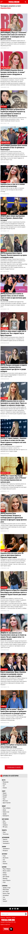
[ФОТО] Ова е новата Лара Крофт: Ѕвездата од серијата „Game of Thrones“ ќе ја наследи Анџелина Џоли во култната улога (13, 479)
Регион (4, 784)
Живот (4, 806)
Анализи (5, 788)
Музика (4, 823)
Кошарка (5, 795)
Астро (4, 882)
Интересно (5, 850)
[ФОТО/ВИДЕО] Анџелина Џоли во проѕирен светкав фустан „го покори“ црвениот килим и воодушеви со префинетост (13, 73)
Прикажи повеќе (14, 767)
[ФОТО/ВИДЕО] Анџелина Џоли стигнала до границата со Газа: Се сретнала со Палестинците (14, 147)
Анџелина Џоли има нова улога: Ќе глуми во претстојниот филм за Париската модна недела (12, 555)
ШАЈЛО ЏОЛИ (4, 328)
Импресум (3, 917)
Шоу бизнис (5, 819)
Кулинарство (6, 816)
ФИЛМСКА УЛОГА (5, 473)
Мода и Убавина (6, 869)
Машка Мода (6, 889)
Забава (4, 846)
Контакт (13, 917)
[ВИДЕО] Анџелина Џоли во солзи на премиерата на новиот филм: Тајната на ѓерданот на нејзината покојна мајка (14, 403)
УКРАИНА (3, 213)
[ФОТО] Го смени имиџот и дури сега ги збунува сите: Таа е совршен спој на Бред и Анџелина (13, 333)
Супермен (4, 886)
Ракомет (5, 797)
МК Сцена (5, 827)
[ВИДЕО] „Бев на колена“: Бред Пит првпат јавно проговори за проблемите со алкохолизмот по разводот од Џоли (13, 711)
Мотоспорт (5, 801)
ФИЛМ (2, 510)
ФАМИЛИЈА (4, 587)
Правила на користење (5, 924)
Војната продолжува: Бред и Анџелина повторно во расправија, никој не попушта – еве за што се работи (13, 674)
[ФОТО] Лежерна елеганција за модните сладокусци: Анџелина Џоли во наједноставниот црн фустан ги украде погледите (14, 368)
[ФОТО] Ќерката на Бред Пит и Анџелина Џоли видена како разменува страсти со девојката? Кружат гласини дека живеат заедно (14, 593)
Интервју (4, 854)
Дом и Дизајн (6, 876)
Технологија (5, 834)
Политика (5, 863)
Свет (4, 786)
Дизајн (4, 810)
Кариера (5, 874)
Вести (3, 780)
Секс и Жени (6, 891)
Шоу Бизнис (5, 858)
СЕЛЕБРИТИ (4, 398)
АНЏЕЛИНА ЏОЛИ (5, 30)
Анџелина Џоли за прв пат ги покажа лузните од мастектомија (13, 185)
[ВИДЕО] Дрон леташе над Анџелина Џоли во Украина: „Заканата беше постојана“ (13, 218)
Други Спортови (6, 802)
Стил (4, 860)
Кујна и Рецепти (6, 880)
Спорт (3, 791)
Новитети (5, 839)
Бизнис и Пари (6, 893)
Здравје (4, 814)
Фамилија (5, 878)
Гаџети (4, 899)
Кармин (4, 867)
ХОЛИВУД (3, 706)
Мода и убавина (6, 808)
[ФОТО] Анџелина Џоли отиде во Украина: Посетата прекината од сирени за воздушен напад (14, 255)
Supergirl (5, 901)
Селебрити (5, 825)
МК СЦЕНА (3, 106)
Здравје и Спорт (6, 887)
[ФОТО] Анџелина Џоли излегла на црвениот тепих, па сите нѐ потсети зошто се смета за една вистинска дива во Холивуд (13, 296)
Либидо (4, 873)
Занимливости (6, 843)
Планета (4, 830)
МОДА (2, 291)
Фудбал (4, 793)
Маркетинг (8, 917)
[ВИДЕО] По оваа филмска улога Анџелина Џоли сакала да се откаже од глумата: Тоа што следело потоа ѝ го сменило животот (13, 636)
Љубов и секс (6, 812)
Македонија (5, 782)
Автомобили (5, 837)
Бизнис (4, 861)
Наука (4, 832)
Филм (4, 821)
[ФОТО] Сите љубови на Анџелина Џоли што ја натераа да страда (14, 746)
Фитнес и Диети (6, 871)
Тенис (4, 799)
